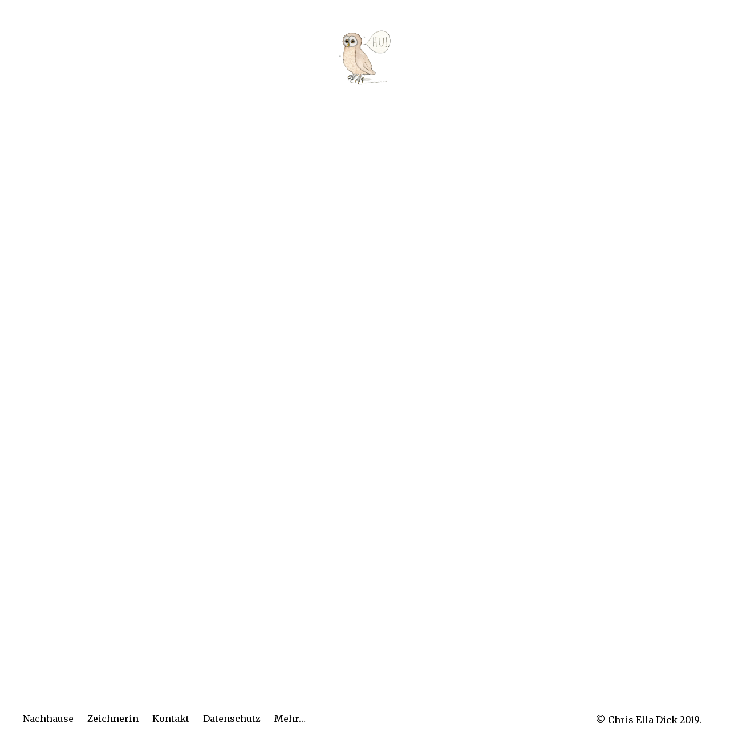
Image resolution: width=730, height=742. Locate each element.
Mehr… (290, 718)
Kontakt (170, 718)
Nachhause (48, 718)
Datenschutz (232, 718)
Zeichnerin (113, 718)
